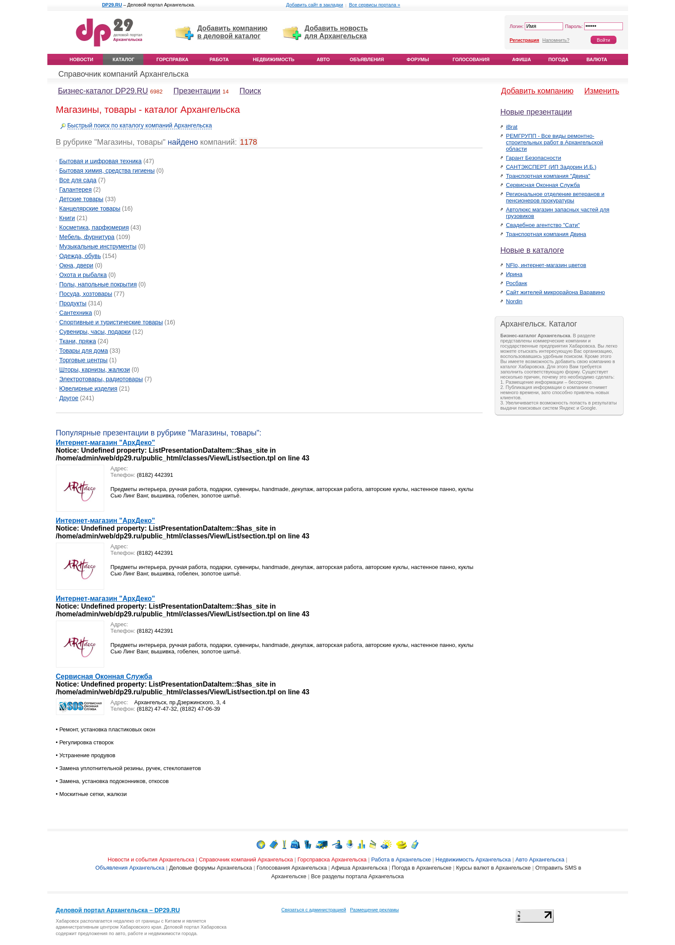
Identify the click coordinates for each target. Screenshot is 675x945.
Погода (558, 59)
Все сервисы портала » (374, 4)
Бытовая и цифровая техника (100, 161)
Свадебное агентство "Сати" (543, 225)
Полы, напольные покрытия (98, 284)
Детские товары (81, 199)
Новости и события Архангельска (151, 859)
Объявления (367, 59)
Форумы (418, 59)
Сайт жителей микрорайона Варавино (555, 292)
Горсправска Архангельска (332, 859)
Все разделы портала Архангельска (357, 876)
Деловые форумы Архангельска (210, 867)
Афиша (521, 59)
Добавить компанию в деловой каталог (232, 32)
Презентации (196, 91)
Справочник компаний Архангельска (124, 74)
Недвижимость (273, 59)
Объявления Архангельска (129, 867)
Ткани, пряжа (77, 341)
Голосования (470, 59)
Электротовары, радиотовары (101, 379)
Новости (81, 59)
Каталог (124, 59)
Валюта (596, 59)
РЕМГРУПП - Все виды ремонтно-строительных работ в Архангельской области (554, 142)
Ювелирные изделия (88, 388)
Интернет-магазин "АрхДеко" (105, 442)
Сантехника (75, 312)
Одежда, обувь (80, 255)
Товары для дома (83, 350)
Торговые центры (83, 360)
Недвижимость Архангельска (473, 859)
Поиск (250, 91)
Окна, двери (76, 265)
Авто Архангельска (539, 859)
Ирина (514, 274)
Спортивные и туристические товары (111, 322)
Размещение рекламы (374, 909)
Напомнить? (556, 40)
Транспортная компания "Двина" (548, 176)
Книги (67, 217)
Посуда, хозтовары (85, 293)
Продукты (73, 303)
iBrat (511, 127)
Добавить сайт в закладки (314, 4)
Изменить (601, 91)
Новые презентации (536, 112)
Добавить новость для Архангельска (336, 32)
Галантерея (75, 189)
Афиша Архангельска (359, 867)
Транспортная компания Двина (546, 234)
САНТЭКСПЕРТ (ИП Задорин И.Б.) (551, 167)
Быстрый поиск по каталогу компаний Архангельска (139, 125)
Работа (219, 59)
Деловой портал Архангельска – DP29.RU (118, 910)
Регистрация (524, 40)
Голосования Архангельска (292, 867)
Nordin (514, 301)
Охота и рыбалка (83, 274)
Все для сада (78, 180)
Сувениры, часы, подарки (95, 331)
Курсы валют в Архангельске (493, 867)
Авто (323, 59)
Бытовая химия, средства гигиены (107, 170)
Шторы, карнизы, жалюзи (94, 369)
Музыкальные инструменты (98, 246)
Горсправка (172, 59)
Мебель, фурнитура (87, 236)
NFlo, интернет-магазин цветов (546, 265)
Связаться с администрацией (314, 909)
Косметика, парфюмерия (94, 227)
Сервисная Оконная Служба (104, 676)
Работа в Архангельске (401, 859)
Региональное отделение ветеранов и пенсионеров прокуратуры (555, 197)
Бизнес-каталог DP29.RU (103, 91)
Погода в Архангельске (422, 867)
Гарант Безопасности (533, 158)
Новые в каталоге (532, 250)
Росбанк (516, 283)
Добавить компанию (537, 91)
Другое (68, 398)
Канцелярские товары (90, 208)
